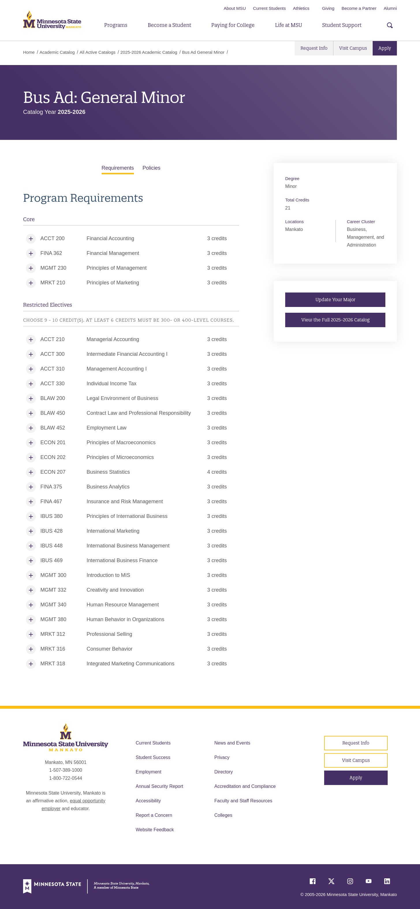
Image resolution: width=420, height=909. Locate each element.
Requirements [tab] (118, 168)
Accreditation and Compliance (245, 786)
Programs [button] (115, 25)
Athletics (301, 8)
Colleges (223, 815)
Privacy (221, 757)
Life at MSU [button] (288, 25)
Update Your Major (335, 299)
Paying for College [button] (233, 25)
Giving (328, 8)
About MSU (235, 8)
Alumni (390, 8)
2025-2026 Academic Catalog (148, 52)
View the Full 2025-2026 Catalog (335, 319)
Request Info (313, 48)
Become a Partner (358, 8)
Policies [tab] (151, 168)
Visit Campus (353, 48)
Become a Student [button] (169, 25)
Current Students (269, 8)
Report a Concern (154, 815)
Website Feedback (155, 829)
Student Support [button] (341, 25)
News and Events (232, 742)
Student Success (153, 757)
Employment (148, 771)
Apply (384, 48)
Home (29, 52)
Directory (223, 771)
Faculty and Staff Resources (243, 800)
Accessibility (148, 800)
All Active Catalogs (97, 52)
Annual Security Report (159, 786)
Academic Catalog (57, 52)
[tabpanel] (131, 431)
